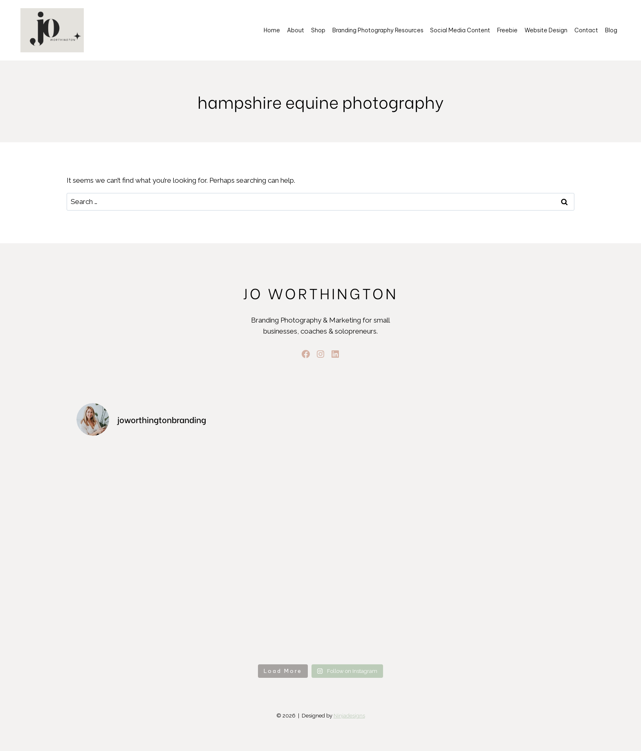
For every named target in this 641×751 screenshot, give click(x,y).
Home (272, 30)
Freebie (507, 30)
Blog (611, 30)
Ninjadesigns (349, 716)
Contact (586, 30)
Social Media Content (460, 30)
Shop (318, 30)
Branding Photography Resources (378, 30)
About (295, 30)
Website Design (545, 30)
